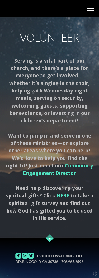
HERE (62, 196)
